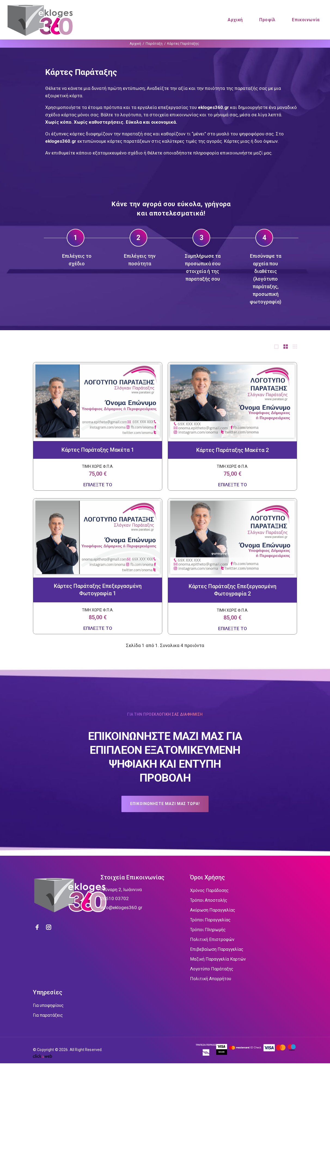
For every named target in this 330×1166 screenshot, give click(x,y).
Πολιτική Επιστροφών (212, 939)
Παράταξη (154, 43)
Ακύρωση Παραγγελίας (212, 910)
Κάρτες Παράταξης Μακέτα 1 (98, 450)
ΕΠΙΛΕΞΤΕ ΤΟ (97, 484)
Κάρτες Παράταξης (183, 43)
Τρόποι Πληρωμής (208, 929)
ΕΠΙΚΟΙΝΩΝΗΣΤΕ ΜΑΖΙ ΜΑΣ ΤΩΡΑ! (165, 803)
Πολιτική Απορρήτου (210, 978)
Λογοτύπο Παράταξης (211, 968)
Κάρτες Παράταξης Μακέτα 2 (232, 450)
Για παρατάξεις (48, 1015)
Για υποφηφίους (48, 1005)
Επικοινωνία (306, 19)
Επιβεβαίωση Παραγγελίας (216, 949)
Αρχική (235, 19)
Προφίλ (267, 19)
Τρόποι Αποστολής (208, 900)
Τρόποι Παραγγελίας (210, 919)
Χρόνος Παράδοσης (209, 890)
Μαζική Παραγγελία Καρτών (218, 959)
